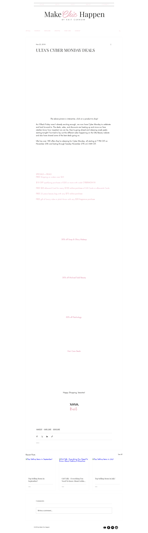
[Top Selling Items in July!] (107, 466)
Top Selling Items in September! (36, 479)
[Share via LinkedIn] (47, 436)
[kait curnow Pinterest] (112, 527)
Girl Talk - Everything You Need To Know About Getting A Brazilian (73, 479)
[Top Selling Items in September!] (41, 466)
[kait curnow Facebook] (108, 527)
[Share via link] (52, 436)
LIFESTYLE (57, 31)
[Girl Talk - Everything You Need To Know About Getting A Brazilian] (74, 466)
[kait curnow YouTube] (104, 527)
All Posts (28, 31)
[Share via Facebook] (37, 436)
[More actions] (111, 44)
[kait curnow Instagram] (116, 527)
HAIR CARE (67, 31)
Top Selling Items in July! (105, 478)
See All (120, 454)
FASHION (37, 31)
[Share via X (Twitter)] (42, 436)
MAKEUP (77, 31)
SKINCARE (47, 31)
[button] (120, 31)
